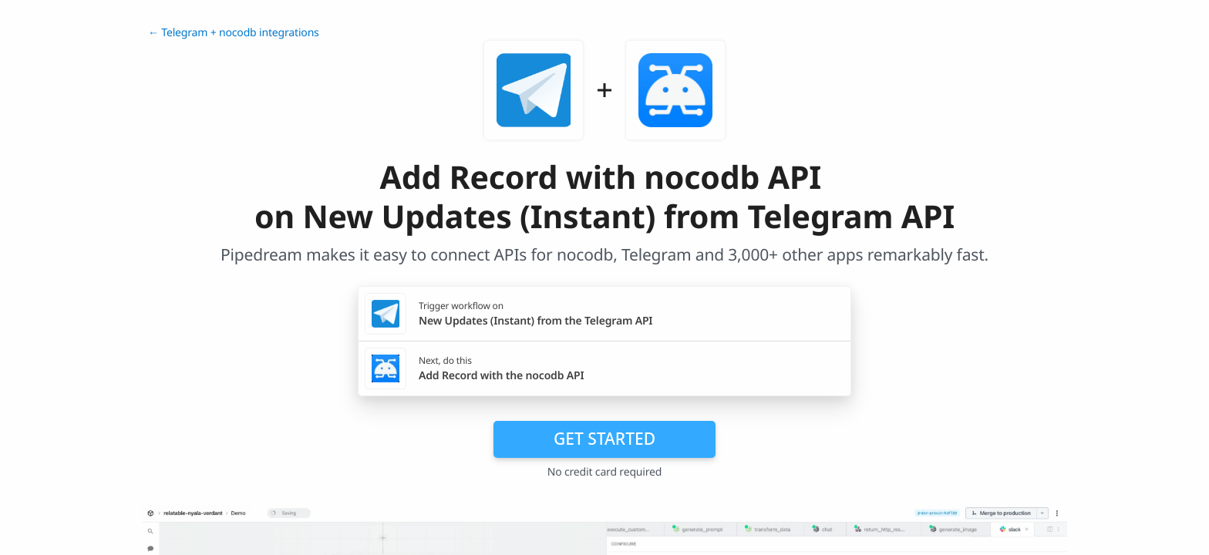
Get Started (604, 438)
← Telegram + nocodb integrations (233, 32)
